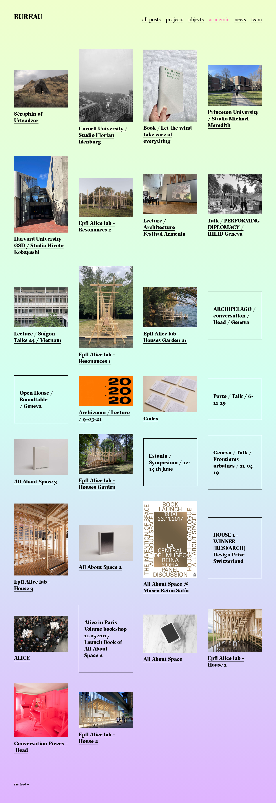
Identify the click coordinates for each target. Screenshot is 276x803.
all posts (151, 20)
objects (196, 20)
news (240, 20)
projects (174, 20)
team (256, 20)
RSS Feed (21, 784)
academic (219, 20)
